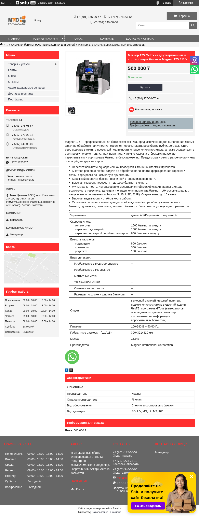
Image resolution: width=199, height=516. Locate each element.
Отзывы (13, 81)
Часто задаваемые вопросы (26, 87)
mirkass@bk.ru (19, 157)
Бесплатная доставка (148, 109)
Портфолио (15, 99)
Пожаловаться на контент (106, 512)
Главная (14, 38)
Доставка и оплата (140, 38)
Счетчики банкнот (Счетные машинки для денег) (43, 44)
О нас (79, 38)
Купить (145, 87)
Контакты (107, 38)
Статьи (12, 70)
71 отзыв (166, 2)
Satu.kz (117, 508)
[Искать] (193, 25)
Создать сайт (45, 2)
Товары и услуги (45, 38)
